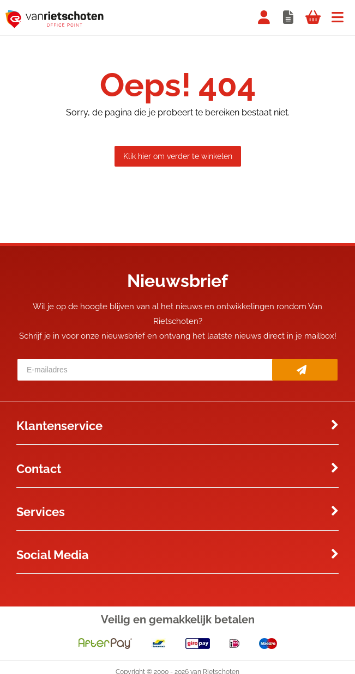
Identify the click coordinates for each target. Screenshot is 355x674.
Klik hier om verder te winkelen (177, 156)
